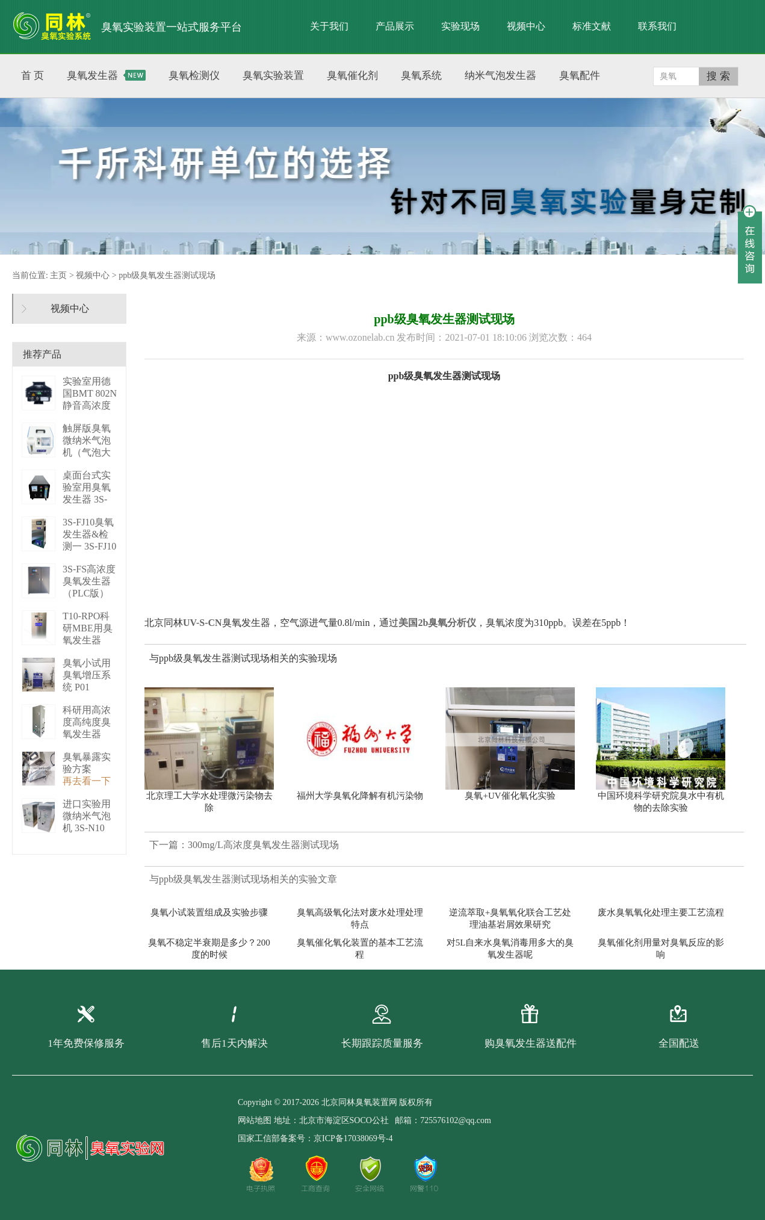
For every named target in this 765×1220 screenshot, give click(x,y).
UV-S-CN (202, 623)
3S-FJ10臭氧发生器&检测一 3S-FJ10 (89, 534)
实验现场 (460, 26)
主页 (58, 275)
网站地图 (254, 1120)
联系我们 (657, 26)
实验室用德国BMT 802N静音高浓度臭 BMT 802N (90, 405)
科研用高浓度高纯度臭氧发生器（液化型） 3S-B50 (87, 734)
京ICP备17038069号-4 (353, 1138)
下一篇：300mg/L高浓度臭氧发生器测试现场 (244, 845)
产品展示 (395, 26)
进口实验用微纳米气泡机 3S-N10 (87, 816)
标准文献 (591, 26)
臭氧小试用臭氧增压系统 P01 (87, 675)
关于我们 (329, 26)
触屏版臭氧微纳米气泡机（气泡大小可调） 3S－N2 (88, 452)
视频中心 (526, 26)
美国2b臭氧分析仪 (437, 623)
